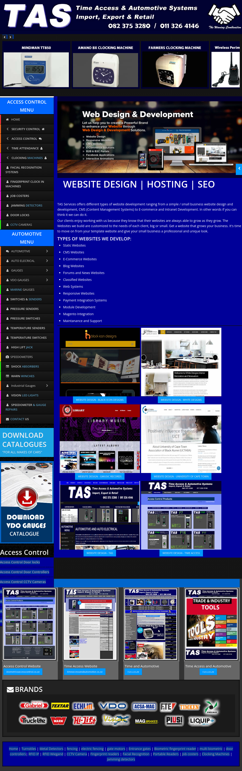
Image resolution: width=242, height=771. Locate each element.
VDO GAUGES (27, 280)
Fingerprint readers (104, 754)
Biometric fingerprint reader (175, 749)
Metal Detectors (51, 749)
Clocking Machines (216, 754)
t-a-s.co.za (133, 671)
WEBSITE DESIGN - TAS (99, 553)
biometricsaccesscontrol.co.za (22, 671)
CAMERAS (19, 225)
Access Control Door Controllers (24, 572)
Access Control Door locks (20, 562)
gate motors (116, 749)
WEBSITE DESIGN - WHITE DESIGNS (181, 399)
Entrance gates (140, 749)
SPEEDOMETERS (19, 357)
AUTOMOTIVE (27, 251)
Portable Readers (166, 754)
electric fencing (92, 749)
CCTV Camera (77, 754)
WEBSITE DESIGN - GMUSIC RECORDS (100, 476)
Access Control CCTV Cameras (23, 582)
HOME (13, 119)
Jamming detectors (121, 759)
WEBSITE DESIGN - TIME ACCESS (181, 553)
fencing (72, 749)
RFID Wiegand (52, 754)
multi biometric (211, 749)
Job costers (190, 754)
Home (13, 749)
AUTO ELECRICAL (27, 260)
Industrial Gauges (27, 385)
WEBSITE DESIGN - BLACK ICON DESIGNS (100, 399)
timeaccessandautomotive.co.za (84, 671)
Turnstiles (29, 749)
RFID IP (33, 754)
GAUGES (27, 270)
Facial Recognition (136, 754)
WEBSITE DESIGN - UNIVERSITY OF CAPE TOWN (181, 476)
